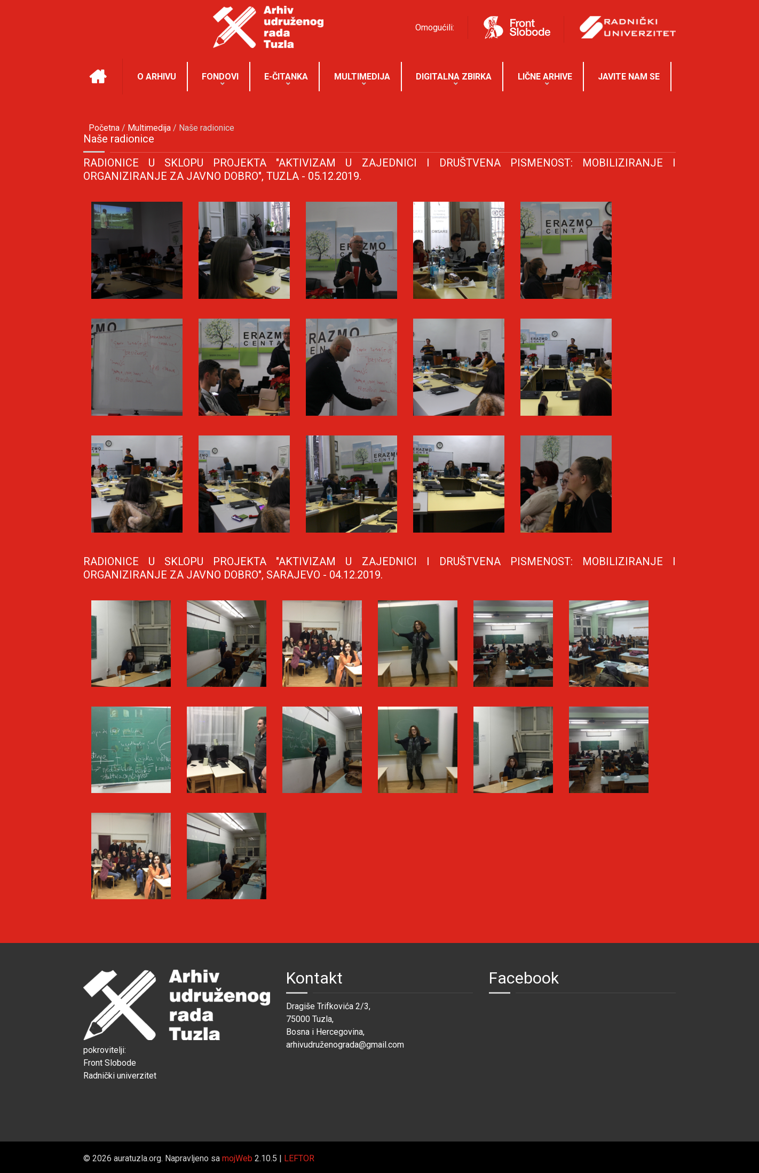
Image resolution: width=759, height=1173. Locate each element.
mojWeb (237, 1158)
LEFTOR (299, 1158)
